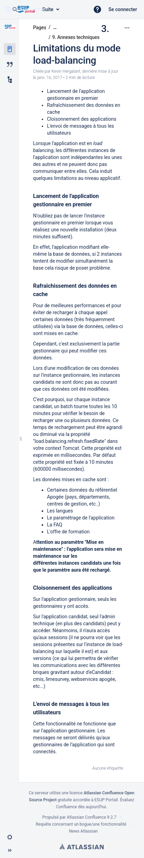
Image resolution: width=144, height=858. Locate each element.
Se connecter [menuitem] (123, 9)
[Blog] (10, 64)
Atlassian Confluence (86, 817)
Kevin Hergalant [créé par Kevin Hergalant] (65, 71)
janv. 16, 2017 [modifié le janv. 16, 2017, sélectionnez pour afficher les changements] (49, 77)
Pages (39, 27)
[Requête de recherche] (48, 9)
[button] (97, 9)
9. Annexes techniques (75, 37)
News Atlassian (83, 831)
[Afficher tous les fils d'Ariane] (55, 27)
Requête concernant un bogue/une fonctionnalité (81, 824)
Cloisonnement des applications (82, 119)
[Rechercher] (15, 9)
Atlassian (81, 846)
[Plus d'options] (127, 28)
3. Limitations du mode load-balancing (77, 44)
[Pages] (10, 49)
